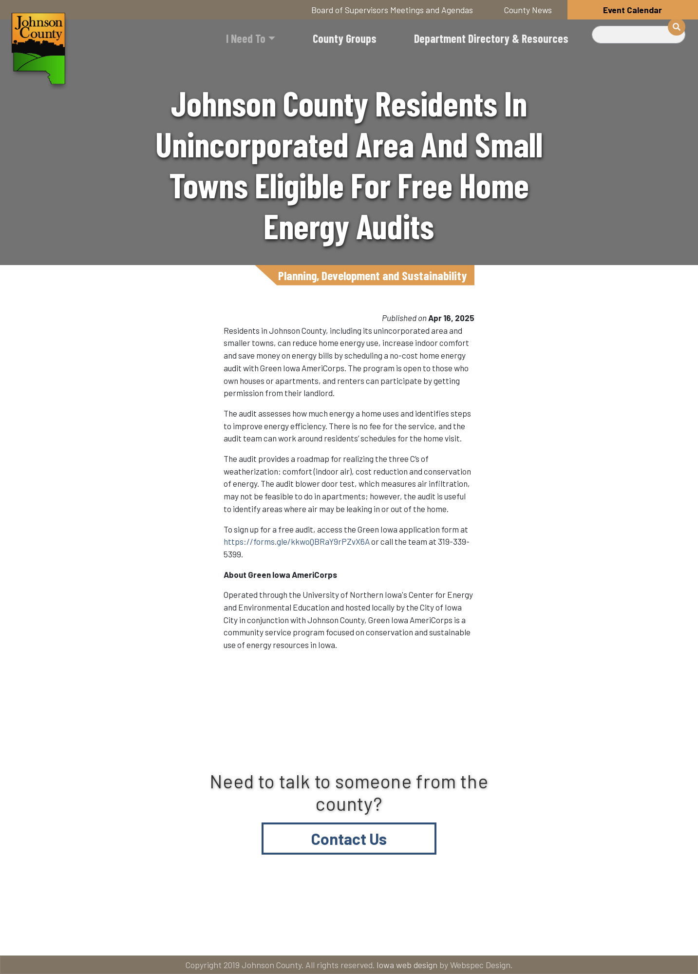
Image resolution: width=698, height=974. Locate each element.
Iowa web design (407, 964)
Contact (355, 935)
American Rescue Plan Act (612, 935)
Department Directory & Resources (491, 38)
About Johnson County (238, 935)
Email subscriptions (468, 935)
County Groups (345, 38)
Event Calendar (632, 9)
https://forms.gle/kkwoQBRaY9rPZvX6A (297, 541)
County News (528, 9)
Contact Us (349, 838)
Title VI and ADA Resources (87, 935)
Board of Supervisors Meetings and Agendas (392, 9)
